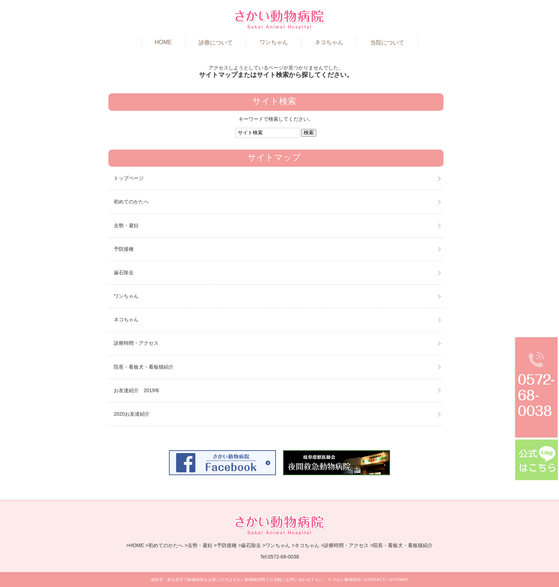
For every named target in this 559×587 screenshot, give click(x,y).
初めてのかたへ (131, 201)
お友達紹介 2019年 (137, 390)
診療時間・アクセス (136, 343)
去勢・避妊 (126, 225)
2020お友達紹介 (132, 414)
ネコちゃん (329, 42)
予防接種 (124, 249)
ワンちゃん (274, 42)
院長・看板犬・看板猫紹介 (144, 367)
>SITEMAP (398, 579)
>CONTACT (374, 579)
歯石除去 (124, 272)
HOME (163, 42)
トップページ (129, 178)
